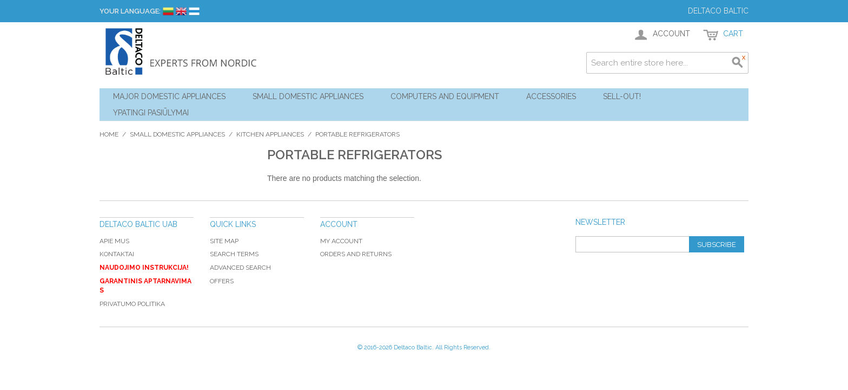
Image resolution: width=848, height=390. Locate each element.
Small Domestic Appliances (308, 96)
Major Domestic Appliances (169, 96)
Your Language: (130, 11)
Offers (222, 281)
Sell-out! (622, 96)
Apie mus (114, 241)
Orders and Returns (356, 254)
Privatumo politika (132, 304)
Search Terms (234, 254)
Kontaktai (117, 254)
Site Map (224, 241)
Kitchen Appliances (270, 134)
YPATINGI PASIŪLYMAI (151, 112)
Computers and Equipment (444, 96)
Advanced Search (240, 267)
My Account (341, 241)
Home (109, 134)
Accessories (551, 96)
